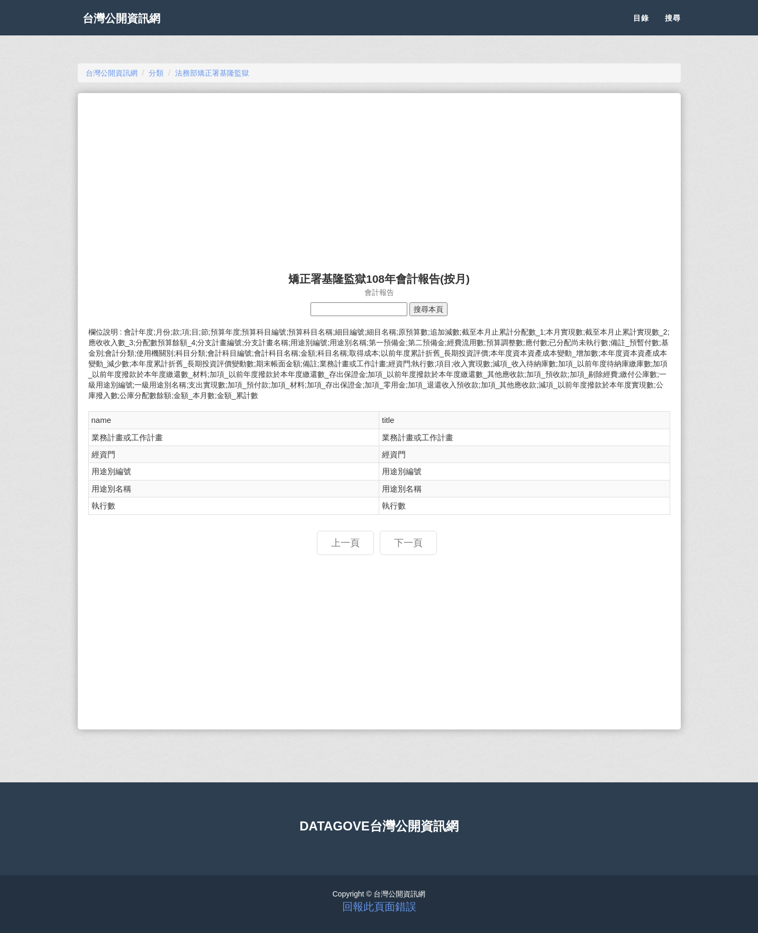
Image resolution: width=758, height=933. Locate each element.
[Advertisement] (379, 178)
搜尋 (673, 26)
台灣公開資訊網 (129, 26)
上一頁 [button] (345, 543)
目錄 (641, 26)
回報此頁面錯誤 (379, 906)
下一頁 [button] (408, 543)
